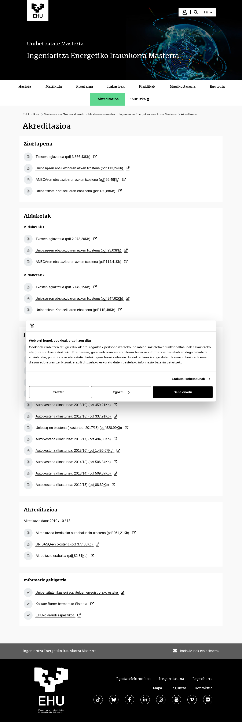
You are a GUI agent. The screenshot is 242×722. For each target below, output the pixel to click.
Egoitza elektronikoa (133, 679)
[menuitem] (208, 12)
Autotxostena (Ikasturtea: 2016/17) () (76, 439)
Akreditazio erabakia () (64, 555)
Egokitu (121, 392)
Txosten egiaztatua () (66, 157)
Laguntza (178, 688)
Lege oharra (202, 679)
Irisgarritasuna (171, 679)
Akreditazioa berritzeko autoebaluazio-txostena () (85, 533)
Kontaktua (203, 688)
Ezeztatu (59, 392)
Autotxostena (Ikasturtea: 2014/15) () (76, 462)
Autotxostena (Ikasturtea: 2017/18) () (76, 416)
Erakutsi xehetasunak (188, 378)
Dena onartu (183, 392)
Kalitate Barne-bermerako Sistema (64, 604)
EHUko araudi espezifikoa (58, 615)
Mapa (157, 688)
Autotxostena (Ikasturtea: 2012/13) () (75, 485)
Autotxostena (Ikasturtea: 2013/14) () (76, 473)
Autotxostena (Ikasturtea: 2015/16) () (77, 450)
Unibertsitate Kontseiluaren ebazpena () (78, 191)
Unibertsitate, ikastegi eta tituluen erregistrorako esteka (79, 592)
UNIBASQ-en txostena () (67, 544)
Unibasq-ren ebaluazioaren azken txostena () (82, 168)
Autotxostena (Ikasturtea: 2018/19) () (76, 405)
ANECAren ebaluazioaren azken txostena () (80, 179)
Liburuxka (138, 99)
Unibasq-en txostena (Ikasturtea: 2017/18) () (81, 428)
